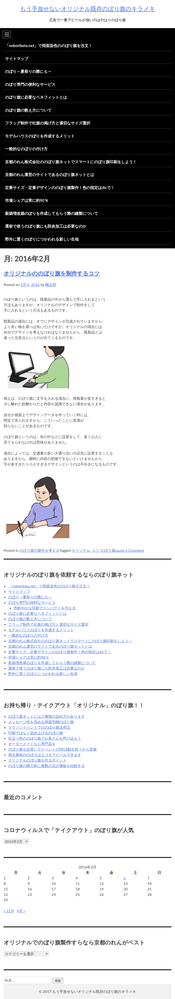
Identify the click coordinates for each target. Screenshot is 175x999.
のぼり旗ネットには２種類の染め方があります (46, 716)
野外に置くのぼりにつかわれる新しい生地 (42, 239)
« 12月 (9, 911)
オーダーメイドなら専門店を (32, 743)
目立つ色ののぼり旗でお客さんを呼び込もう (44, 738)
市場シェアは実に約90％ (26, 200)
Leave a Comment (129, 550)
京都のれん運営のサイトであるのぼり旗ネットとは (49, 174)
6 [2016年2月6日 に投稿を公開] (125, 878)
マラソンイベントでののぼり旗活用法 (39, 727)
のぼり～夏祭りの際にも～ (28, 71)
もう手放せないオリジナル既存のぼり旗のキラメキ (87, 8)
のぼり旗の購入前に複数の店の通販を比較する (46, 765)
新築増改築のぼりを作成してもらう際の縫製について (51, 213)
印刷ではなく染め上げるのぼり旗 (35, 733)
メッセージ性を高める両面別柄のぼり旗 (41, 722)
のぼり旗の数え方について (28, 110)
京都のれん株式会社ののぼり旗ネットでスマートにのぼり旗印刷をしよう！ (71, 161)
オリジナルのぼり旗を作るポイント (37, 760)
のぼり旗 (108, 550)
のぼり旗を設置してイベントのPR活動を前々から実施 (52, 749)
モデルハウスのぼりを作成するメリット (40, 136)
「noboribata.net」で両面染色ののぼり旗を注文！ (48, 45)
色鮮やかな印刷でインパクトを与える (45, 608)
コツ (95, 550)
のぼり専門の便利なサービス (30, 84)
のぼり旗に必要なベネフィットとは (36, 97)
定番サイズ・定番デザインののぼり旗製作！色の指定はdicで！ (60, 187)
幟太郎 (50, 284)
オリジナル (81, 550)
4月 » (21, 911)
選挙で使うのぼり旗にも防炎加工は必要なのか (45, 226)
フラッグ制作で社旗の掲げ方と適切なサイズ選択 (47, 123)
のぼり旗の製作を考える (39, 550)
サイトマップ (16, 58)
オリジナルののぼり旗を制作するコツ (52, 273)
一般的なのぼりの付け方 (26, 148)
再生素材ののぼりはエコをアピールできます (44, 754)
